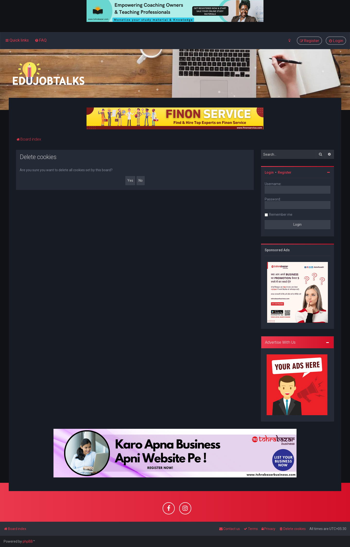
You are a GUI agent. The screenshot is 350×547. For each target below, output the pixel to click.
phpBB (28, 541)
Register (284, 172)
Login (269, 172)
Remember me (280, 214)
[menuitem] (41, 40)
